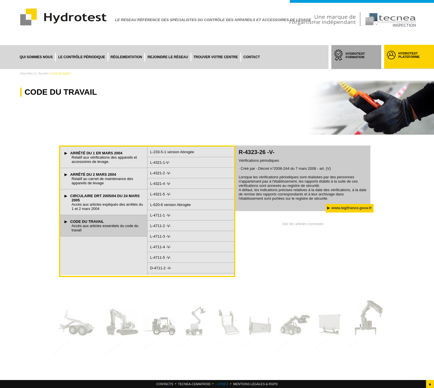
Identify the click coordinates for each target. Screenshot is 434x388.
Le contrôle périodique (81, 57)
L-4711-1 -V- (160, 215)
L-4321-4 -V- (160, 183)
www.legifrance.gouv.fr (351, 208)
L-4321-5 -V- (160, 194)
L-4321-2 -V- (160, 173)
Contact (252, 57)
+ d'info (221, 384)
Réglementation (126, 57)
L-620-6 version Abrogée (170, 205)
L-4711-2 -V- (160, 226)
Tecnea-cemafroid (194, 384)
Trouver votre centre (216, 57)
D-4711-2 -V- (160, 268)
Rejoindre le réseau (167, 57)
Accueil (43, 73)
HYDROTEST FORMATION (361, 60)
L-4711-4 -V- (160, 247)
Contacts (164, 384)
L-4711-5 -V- (160, 257)
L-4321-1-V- (160, 162)
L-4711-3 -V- (160, 236)
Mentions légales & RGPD (255, 384)
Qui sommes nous (36, 57)
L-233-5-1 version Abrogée (172, 152)
